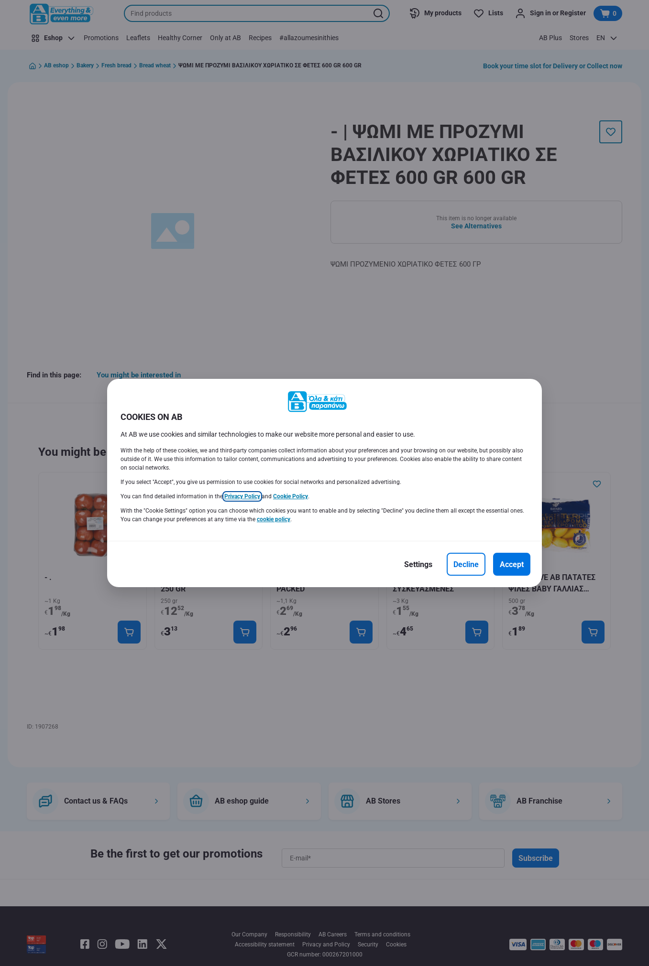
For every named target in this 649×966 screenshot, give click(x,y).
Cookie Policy (290, 496)
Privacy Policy (242, 496)
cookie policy (273, 519)
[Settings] (418, 564)
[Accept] (511, 564)
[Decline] (466, 564)
